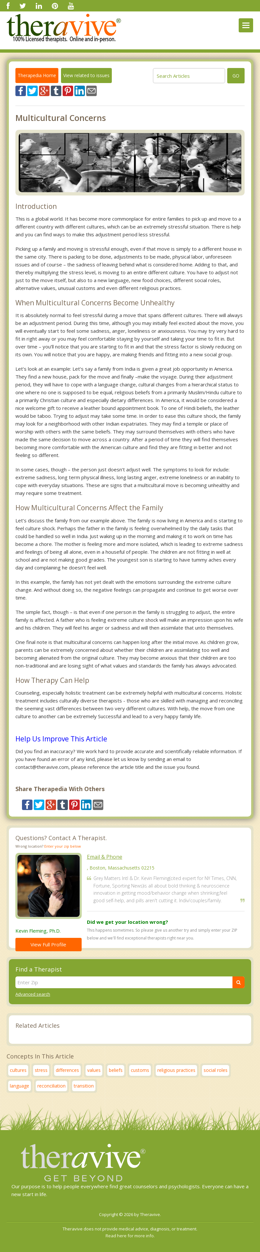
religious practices (176, 1070)
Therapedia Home (37, 75)
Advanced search (32, 994)
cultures (18, 1070)
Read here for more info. (130, 1236)
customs (140, 1070)
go (235, 76)
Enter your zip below (62, 846)
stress (41, 1070)
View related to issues (86, 75)
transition (84, 1086)
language (19, 1086)
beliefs (116, 1070)
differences (67, 1070)
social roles (216, 1070)
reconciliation (51, 1086)
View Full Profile (48, 944)
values (94, 1070)
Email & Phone (104, 856)
